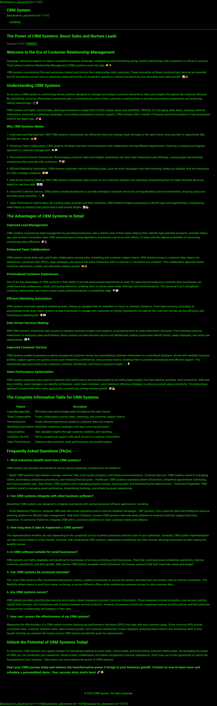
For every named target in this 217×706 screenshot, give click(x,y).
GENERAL (15, 22)
